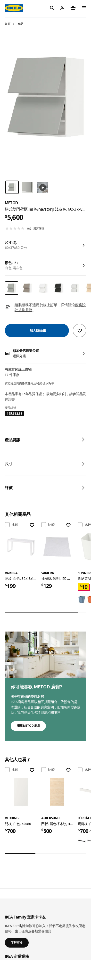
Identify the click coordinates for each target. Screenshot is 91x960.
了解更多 (17, 942)
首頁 (7, 24)
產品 (20, 24)
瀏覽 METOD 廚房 (28, 726)
